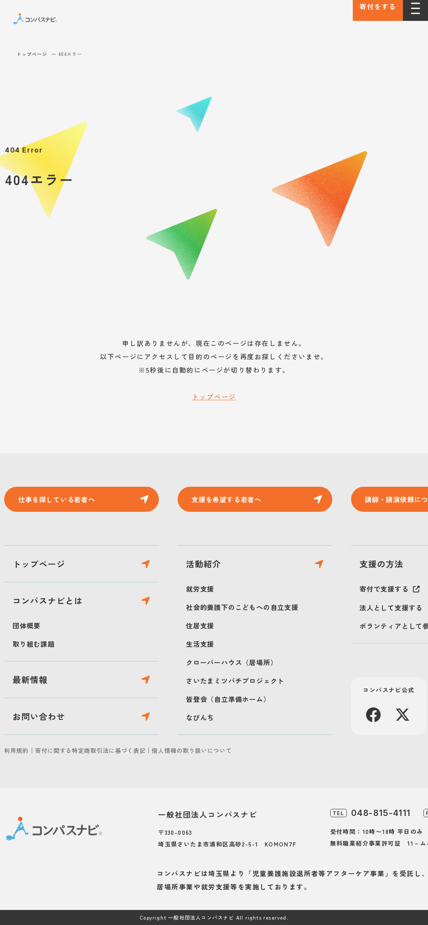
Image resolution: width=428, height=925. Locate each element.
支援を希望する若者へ (226, 499)
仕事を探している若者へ (56, 499)
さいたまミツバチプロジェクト (235, 681)
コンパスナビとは (48, 601)
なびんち (200, 717)
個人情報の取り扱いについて (192, 750)
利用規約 (16, 750)
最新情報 (30, 679)
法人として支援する (391, 607)
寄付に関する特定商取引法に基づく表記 (90, 750)
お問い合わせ (39, 716)
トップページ (32, 54)
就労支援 (200, 589)
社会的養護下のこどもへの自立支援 (242, 607)
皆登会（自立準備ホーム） (228, 699)
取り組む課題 (34, 644)
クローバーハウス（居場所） (231, 662)
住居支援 (200, 625)
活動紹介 (203, 564)
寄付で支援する (384, 589)
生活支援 (200, 644)
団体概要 (27, 625)
